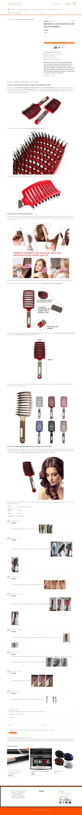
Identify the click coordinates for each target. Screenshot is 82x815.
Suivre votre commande (15, 791)
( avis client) (52, 21)
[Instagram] (41, 791)
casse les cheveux (15, 503)
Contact (24, 791)
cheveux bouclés (62, 450)
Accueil (8, 19)
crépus (68, 450)
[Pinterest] (43, 791)
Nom (10, 725)
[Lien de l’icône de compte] (71, 3)
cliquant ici (69, 280)
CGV (22, 794)
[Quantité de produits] (45, 40)
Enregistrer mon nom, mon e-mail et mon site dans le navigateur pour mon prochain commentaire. (32, 730)
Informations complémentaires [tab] (21, 82)
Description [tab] (10, 82)
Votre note (12, 714)
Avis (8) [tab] (31, 82)
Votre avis (12, 717)
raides (13, 452)
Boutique (13, 19)
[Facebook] (39, 791)
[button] (29, 9)
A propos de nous (21, 792)
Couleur (45, 32)
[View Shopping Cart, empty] (74, 4)
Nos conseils (13, 792)
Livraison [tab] (36, 82)
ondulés (72, 450)
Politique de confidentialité (18, 796)
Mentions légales (16, 794)
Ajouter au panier (59, 42)
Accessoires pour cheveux (49, 75)
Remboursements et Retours (18, 797)
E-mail (43, 725)
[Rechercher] (65, 4)
